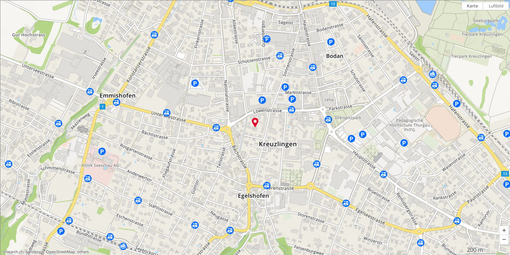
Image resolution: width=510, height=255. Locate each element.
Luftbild (496, 6)
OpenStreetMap (60, 251)
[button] (504, 230)
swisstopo (34, 251)
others (83, 251)
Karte (472, 6)
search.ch (14, 251)
